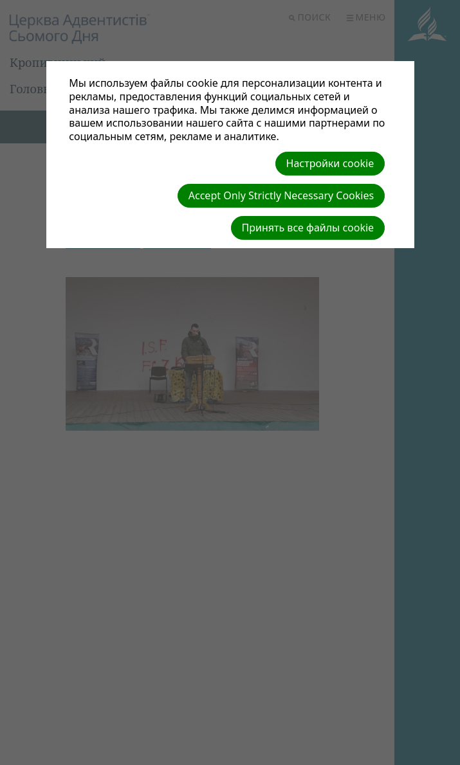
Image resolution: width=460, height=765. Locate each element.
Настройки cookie (330, 163)
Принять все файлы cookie (308, 228)
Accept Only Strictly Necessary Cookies (281, 195)
